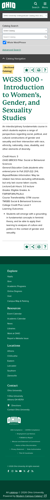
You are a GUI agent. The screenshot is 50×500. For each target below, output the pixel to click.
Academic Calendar (16, 318)
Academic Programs (16, 286)
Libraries (11, 328)
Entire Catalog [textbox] (9, 31)
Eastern (10, 360)
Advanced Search (11, 49)
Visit (9, 296)
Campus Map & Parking (18, 300)
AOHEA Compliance (32, 430)
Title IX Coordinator (26, 453)
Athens (10, 350)
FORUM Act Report (26, 437)
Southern (11, 370)
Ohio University (19, 466)
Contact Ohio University (18, 409)
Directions (16, 405)
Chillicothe (12, 355)
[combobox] (25, 15)
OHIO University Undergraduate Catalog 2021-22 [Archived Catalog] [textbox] (24, 16)
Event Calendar (14, 313)
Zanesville (12, 375)
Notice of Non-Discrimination (26, 445)
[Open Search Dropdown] (35, 6)
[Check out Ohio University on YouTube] (20, 471)
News (10, 323)
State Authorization (34, 449)
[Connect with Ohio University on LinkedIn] (16, 471)
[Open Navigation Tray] (45, 6)
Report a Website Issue (18, 338)
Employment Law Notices (26, 434)
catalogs (13, 492)
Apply (10, 276)
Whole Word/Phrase (16, 42)
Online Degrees (14, 291)
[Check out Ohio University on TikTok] (28, 471)
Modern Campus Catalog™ (29, 496)
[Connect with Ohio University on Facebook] (8, 471)
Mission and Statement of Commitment (26, 441)
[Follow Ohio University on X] (24, 471)
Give (9, 281)
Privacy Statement (17, 449)
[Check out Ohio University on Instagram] (12, 471)
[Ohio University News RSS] (32, 471)
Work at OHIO (13, 333)
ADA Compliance (16, 430)
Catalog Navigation (16, 58)
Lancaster (11, 365)
